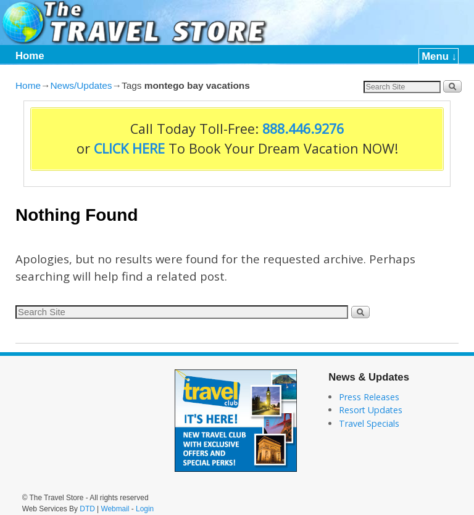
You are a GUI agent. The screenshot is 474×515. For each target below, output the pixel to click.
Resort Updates (370, 410)
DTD (87, 509)
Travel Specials (369, 423)
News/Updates (81, 85)
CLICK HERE (129, 148)
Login (145, 509)
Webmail (115, 509)
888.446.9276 (303, 129)
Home (29, 56)
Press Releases (369, 397)
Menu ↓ (439, 56)
